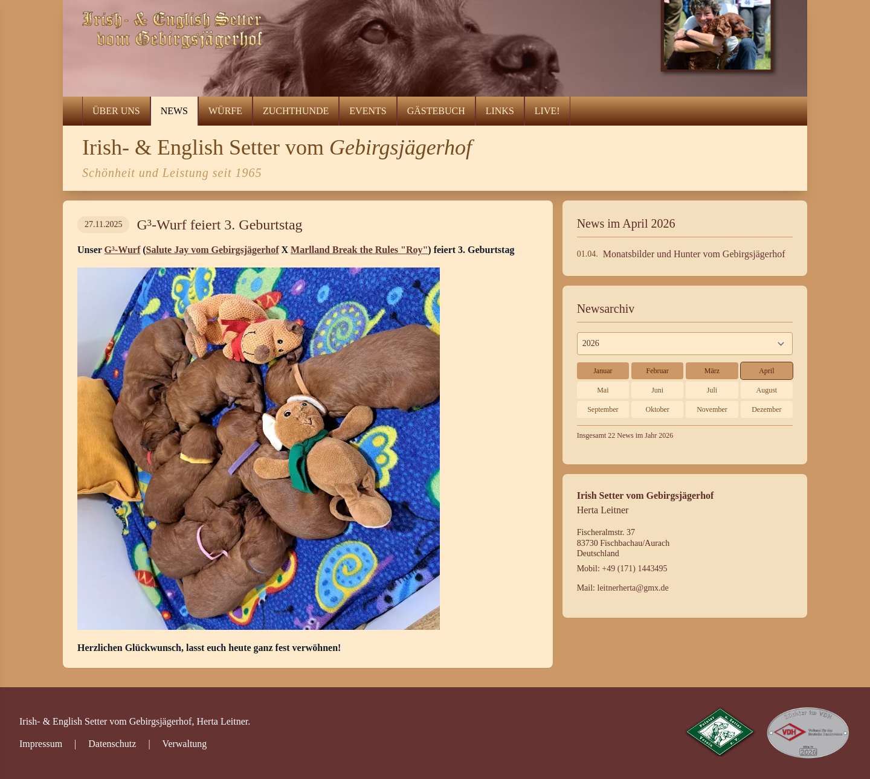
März (712, 371)
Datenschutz (112, 744)
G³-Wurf (123, 250)
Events (367, 111)
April (766, 371)
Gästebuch (436, 111)
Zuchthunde (296, 111)
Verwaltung (185, 744)
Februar (657, 371)
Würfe (225, 111)
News (174, 111)
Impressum (40, 744)
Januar (602, 371)
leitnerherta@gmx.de (633, 587)
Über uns (116, 111)
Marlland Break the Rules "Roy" (359, 250)
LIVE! (547, 111)
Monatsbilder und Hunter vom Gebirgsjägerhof (694, 254)
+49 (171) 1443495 (634, 568)
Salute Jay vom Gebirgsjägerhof (212, 250)
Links (500, 111)
